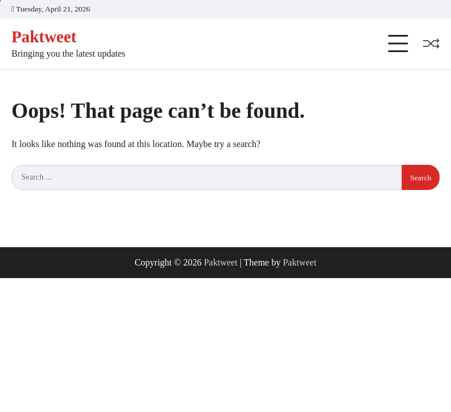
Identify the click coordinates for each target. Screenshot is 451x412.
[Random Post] (431, 43)
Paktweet (44, 36)
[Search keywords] (206, 177)
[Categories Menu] (398, 44)
